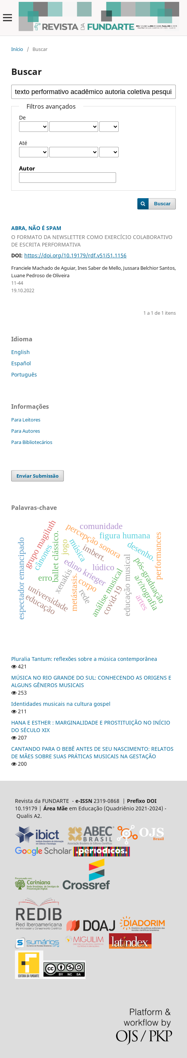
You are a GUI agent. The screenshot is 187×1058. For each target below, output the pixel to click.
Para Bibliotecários (31, 442)
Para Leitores (25, 419)
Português (24, 374)
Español (21, 363)
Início (17, 49)
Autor (27, 168)
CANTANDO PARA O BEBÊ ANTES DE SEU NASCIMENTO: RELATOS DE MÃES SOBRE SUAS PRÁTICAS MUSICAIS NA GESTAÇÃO (92, 752)
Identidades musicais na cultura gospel (60, 703)
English (20, 352)
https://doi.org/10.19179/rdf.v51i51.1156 (75, 255)
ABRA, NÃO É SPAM (93, 236)
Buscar (162, 203)
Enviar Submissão (37, 475)
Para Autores (25, 430)
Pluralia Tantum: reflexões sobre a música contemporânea (84, 658)
